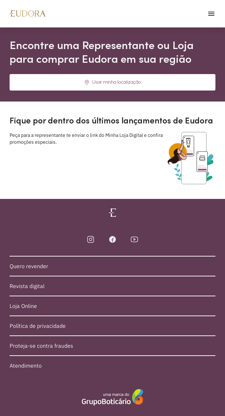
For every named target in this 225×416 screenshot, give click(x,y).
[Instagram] (90, 239)
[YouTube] (134, 239)
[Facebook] (112, 239)
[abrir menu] (211, 13)
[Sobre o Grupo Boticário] (112, 397)
